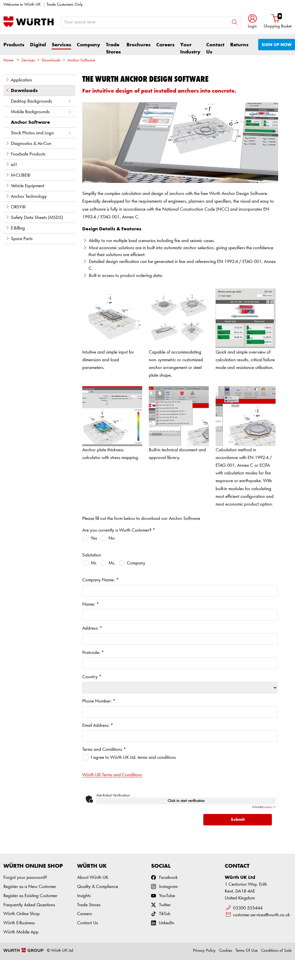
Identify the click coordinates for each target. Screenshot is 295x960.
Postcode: (93, 652)
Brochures (138, 44)
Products (13, 44)
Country (91, 676)
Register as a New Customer (29, 886)
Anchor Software (81, 60)
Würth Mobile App (21, 932)
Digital (38, 44)
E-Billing (15, 228)
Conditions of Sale (276, 951)
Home (8, 60)
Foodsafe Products (25, 154)
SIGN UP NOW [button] (277, 45)
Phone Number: (98, 701)
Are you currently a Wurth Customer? (118, 530)
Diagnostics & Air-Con (28, 143)
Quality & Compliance (97, 886)
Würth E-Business (19, 923)
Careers (165, 44)
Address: (92, 628)
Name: (90, 604)
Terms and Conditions (104, 749)
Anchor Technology (26, 196)
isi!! (11, 164)
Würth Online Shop (21, 913)
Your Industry (190, 48)
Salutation (91, 555)
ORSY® (15, 206)
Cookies (225, 951)
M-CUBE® (18, 175)
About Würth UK (92, 877)
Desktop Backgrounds (41, 101)
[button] (252, 21)
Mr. (94, 563)
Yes (94, 538)
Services (61, 44)
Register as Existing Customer (30, 895)
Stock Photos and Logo (41, 133)
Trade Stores (113, 48)
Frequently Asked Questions (29, 905)
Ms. (112, 563)
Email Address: (97, 725)
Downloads (51, 60)
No (112, 538)
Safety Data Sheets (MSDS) (34, 217)
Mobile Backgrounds (41, 111)
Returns (239, 44)
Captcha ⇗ (264, 807)
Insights (84, 895)
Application (18, 80)
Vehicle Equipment (24, 185)
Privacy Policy (204, 951)
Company (88, 44)
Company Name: (100, 580)
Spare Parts (19, 238)
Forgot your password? (25, 877)
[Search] (234, 22)
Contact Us (215, 48)
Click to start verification (186, 801)
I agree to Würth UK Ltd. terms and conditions (133, 757)
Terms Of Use (247, 951)
